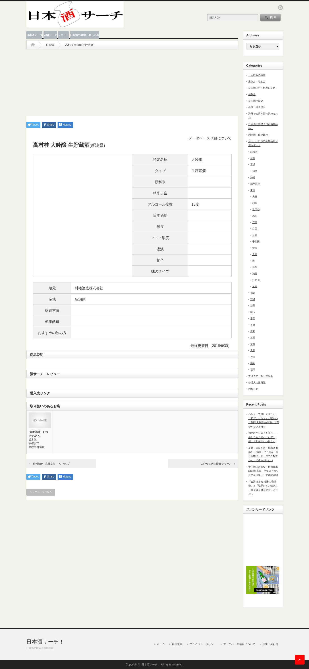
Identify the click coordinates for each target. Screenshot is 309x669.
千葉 (252, 318)
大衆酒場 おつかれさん (38, 433)
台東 (254, 235)
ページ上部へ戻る (300, 660)
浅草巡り (255, 183)
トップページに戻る (41, 492)
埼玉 (252, 312)
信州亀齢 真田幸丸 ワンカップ (51, 463)
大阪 (252, 350)
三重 (252, 337)
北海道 (254, 151)
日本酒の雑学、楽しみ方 (84, 35)
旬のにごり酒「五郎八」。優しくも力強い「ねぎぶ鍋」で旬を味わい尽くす (263, 437)
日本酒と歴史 (255, 100)
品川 (254, 216)
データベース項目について (210, 138)
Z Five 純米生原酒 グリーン (216, 463)
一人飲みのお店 (256, 75)
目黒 (254, 228)
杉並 (254, 203)
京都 (252, 344)
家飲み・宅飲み (256, 81)
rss (280, 7)
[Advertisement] (132, 80)
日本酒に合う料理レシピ (261, 87)
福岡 (252, 369)
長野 (252, 325)
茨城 (252, 299)
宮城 (252, 164)
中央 (254, 247)
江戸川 (256, 280)
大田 (254, 196)
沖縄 (252, 177)
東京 (252, 190)
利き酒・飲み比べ (258, 134)
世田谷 (256, 209)
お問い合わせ (270, 644)
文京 (254, 254)
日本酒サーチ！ (45, 642)
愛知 (252, 331)
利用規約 (177, 644)
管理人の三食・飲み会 (260, 376)
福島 (252, 292)
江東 (254, 222)
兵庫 (252, 357)
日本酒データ (34, 35)
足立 (254, 286)
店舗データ (50, 35)
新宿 (254, 267)
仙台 (254, 171)
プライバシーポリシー (202, 644)
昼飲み (252, 94)
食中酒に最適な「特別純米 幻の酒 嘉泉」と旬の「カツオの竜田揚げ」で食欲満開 (263, 470)
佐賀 (252, 158)
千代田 (256, 241)
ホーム (161, 644)
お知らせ (253, 388)
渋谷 (254, 273)
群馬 (252, 305)
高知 (252, 363)
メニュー (63, 35)
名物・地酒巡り (256, 107)
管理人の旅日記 (256, 382)
